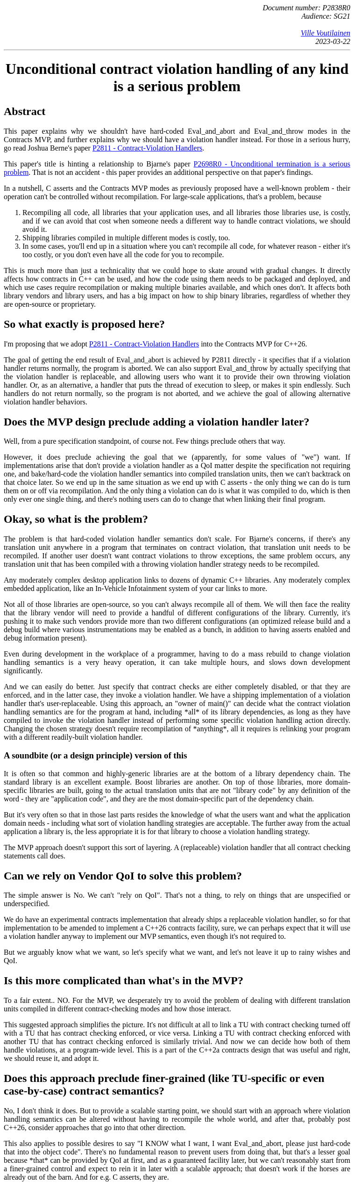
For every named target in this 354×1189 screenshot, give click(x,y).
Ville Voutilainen (325, 33)
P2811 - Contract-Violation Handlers (147, 148)
